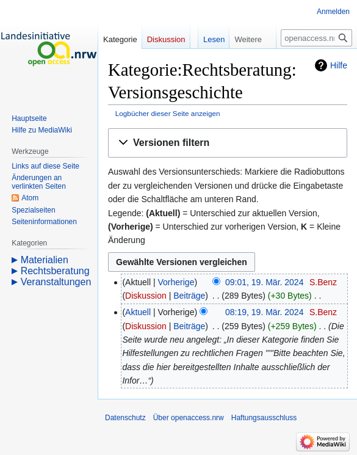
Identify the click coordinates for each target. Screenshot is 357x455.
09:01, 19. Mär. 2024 (264, 282)
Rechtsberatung (55, 271)
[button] (227, 143)
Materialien (44, 260)
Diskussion (146, 295)
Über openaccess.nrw (188, 417)
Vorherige (176, 282)
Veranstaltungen (56, 282)
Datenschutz (125, 417)
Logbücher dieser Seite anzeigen (167, 113)
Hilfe (338, 65)
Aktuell (138, 312)
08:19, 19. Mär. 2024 (264, 312)
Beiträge (189, 295)
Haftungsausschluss (264, 417)
